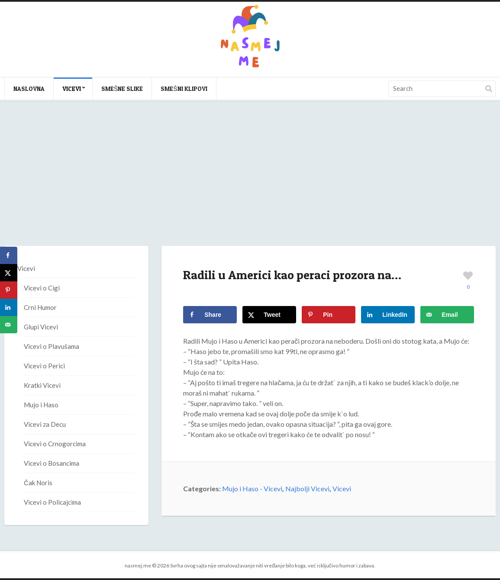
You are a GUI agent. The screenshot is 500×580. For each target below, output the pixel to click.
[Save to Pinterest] (328, 314)
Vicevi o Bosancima (51, 463)
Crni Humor (40, 307)
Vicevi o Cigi (42, 288)
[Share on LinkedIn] (388, 314)
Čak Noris (38, 483)
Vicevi (71, 88)
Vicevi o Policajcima (52, 502)
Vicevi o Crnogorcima (55, 444)
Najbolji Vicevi (307, 488)
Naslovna (29, 88)
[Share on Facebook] (210, 314)
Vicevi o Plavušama (51, 346)
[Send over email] (447, 314)
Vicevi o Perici (44, 366)
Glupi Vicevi (41, 327)
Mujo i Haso (41, 405)
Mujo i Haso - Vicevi (252, 488)
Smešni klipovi (184, 88)
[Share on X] (269, 314)
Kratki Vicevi (42, 385)
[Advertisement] (250, 181)
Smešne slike (122, 88)
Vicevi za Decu (45, 424)
